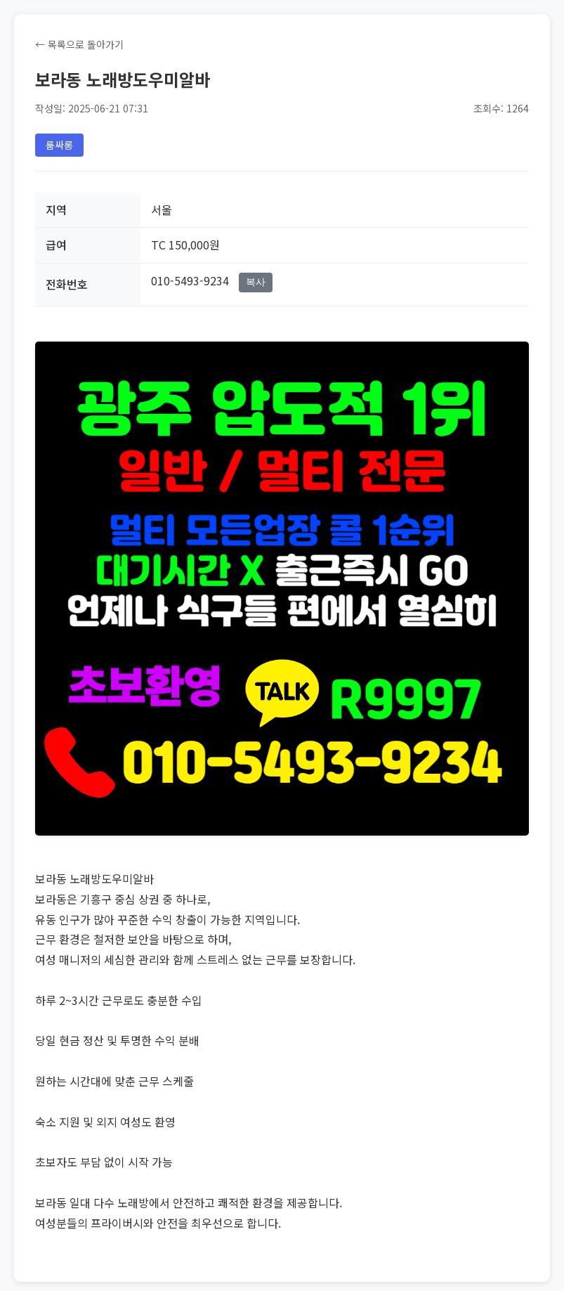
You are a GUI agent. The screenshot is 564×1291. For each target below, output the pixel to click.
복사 (255, 281)
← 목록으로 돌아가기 (79, 44)
